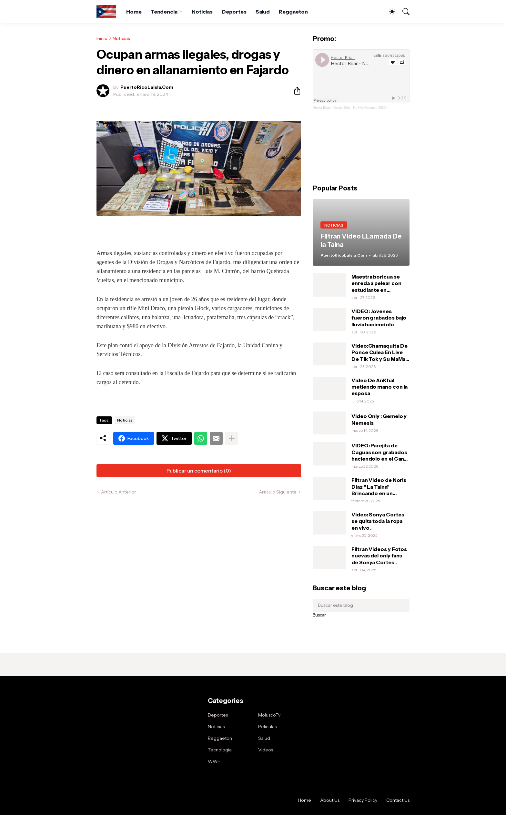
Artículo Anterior (118, 492)
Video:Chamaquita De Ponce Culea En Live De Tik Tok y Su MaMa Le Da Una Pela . (379, 352)
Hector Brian (322, 107)
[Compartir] (294, 90)
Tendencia (164, 11)
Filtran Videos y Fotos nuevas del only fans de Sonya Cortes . (379, 555)
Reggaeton (293, 11)
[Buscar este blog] (361, 605)
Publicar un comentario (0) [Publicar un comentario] (199, 470)
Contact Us (398, 800)
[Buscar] (403, 11)
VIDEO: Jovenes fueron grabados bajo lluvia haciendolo (378, 318)
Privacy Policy (363, 800)
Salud (263, 11)
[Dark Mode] (388, 11)
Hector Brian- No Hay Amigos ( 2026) (360, 107)
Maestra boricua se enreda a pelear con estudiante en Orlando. (376, 283)
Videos (265, 750)
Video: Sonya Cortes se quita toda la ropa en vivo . (377, 521)
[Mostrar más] (231, 438)
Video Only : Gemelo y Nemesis (379, 419)
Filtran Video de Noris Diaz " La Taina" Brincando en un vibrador (378, 486)
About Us (329, 800)
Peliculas (267, 726)
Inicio (101, 38)
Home (134, 11)
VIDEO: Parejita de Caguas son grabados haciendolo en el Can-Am (379, 452)
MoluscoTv (269, 715)
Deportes (234, 11)
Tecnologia (220, 750)
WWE (214, 761)
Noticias (202, 11)
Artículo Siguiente (278, 492)
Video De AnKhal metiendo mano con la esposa (379, 387)
